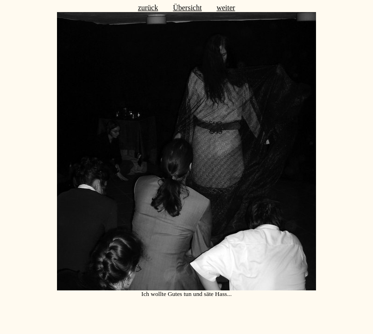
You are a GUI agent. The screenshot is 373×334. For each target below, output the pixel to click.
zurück (148, 8)
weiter (225, 8)
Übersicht (187, 8)
